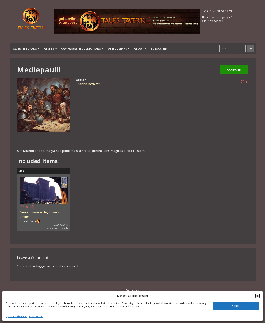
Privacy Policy (36, 316)
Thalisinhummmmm (88, 84)
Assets (50, 48)
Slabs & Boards (26, 48)
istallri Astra (29, 221)
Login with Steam (217, 11)
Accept (236, 306)
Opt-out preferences (16, 316)
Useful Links (119, 48)
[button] (257, 295)
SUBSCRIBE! (159, 48)
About (140, 48)
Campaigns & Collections (82, 48)
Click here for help (213, 21)
